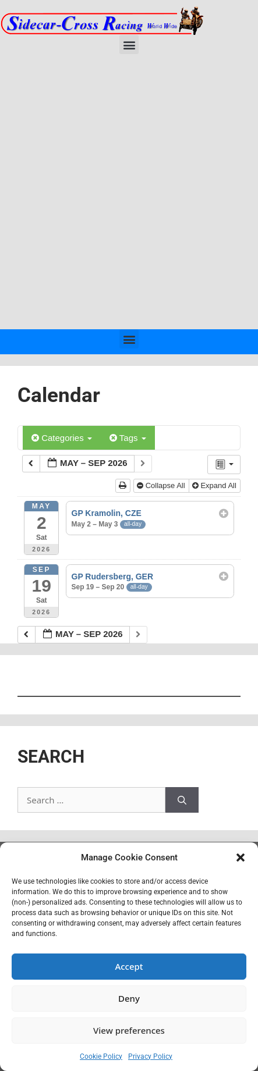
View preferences (129, 1030)
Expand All (215, 485)
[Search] (182, 800)
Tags (127, 438)
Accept (129, 966)
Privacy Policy (150, 1056)
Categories (61, 438)
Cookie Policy (101, 1056)
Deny (129, 998)
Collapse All (162, 485)
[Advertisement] (129, 194)
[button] (240, 857)
